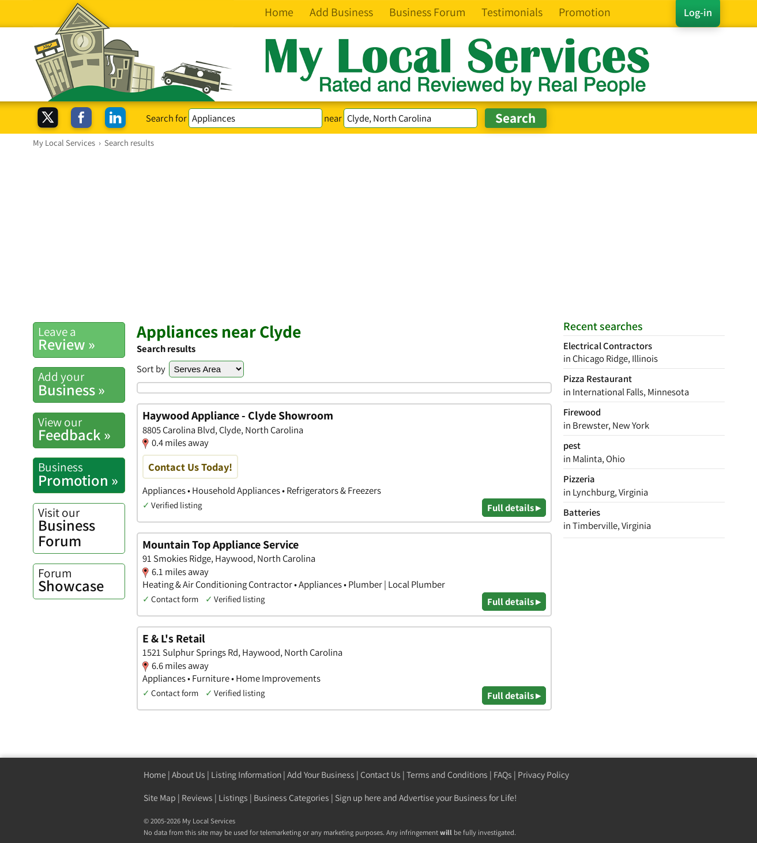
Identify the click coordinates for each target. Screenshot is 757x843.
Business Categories (291, 797)
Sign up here (358, 797)
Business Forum (81, 527)
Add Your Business (321, 774)
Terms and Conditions (447, 774)
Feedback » (81, 429)
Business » (81, 383)
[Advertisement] (379, 234)
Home (155, 774)
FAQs (503, 774)
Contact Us (380, 774)
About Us (188, 774)
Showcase (81, 580)
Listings (233, 797)
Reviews (197, 797)
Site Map (160, 797)
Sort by (151, 368)
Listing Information (246, 774)
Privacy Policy (543, 774)
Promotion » (81, 474)
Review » (81, 338)
